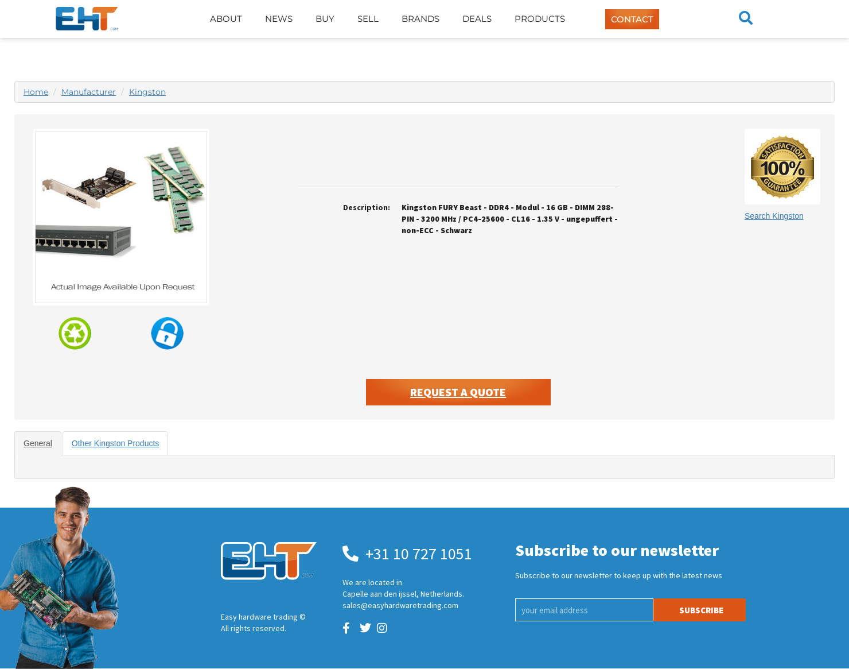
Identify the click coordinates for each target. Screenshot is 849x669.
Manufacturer (88, 92)
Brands (420, 18)
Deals (477, 18)
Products (540, 18)
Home (36, 92)
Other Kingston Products (115, 443)
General (38, 443)
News (279, 18)
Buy (325, 18)
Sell (368, 18)
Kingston (147, 92)
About (226, 18)
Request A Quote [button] (458, 392)
